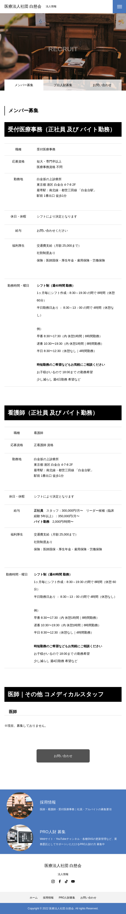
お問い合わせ (102, 85)
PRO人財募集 (67, 897)
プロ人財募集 (63, 85)
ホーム (34, 897)
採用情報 (48, 897)
